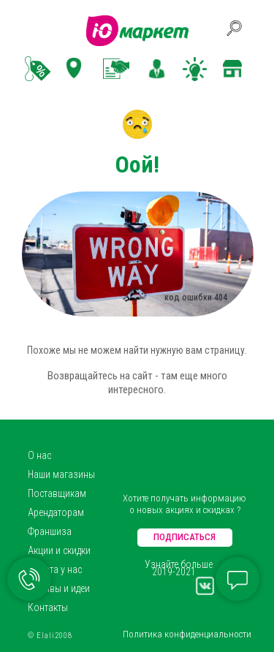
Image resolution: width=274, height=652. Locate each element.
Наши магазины (61, 474)
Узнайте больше (179, 564)
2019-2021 (174, 571)
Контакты (48, 607)
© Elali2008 (50, 635)
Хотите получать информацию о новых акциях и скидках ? (184, 504)
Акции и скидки (59, 550)
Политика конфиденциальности (187, 634)
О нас (39, 455)
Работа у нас (55, 569)
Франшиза (50, 531)
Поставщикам (57, 493)
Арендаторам (56, 512)
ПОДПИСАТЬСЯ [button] (184, 536)
